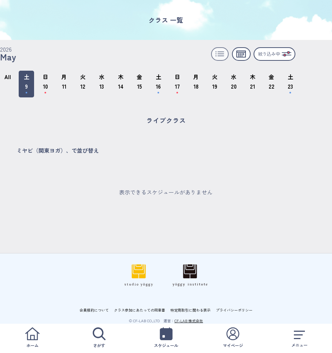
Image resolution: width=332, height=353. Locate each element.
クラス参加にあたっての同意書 (139, 310)
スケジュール (165, 337)
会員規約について (94, 310)
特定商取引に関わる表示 (190, 310)
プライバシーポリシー (234, 310)
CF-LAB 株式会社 (188, 320)
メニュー (299, 338)
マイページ (232, 337)
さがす (99, 337)
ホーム (32, 337)
